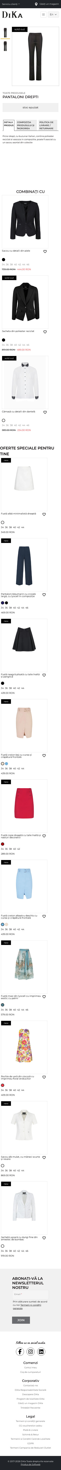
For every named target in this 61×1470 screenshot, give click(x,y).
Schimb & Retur (30, 1434)
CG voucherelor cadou (30, 1425)
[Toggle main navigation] (43, 14)
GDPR (30, 1443)
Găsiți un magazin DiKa (30, 1403)
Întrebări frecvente (30, 1407)
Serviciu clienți (10, 4)
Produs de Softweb (30, 1464)
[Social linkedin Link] (41, 1352)
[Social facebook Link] (20, 1352)
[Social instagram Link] (31, 1352)
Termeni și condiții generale (30, 1421)
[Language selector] (53, 14)
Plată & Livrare (30, 1430)
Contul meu (30, 1367)
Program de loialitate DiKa (30, 1399)
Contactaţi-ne (30, 1385)
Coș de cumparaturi (30, 1372)
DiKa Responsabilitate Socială (30, 1390)
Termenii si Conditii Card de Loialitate (30, 1439)
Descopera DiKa (30, 1394)
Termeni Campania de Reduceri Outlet (30, 1447)
